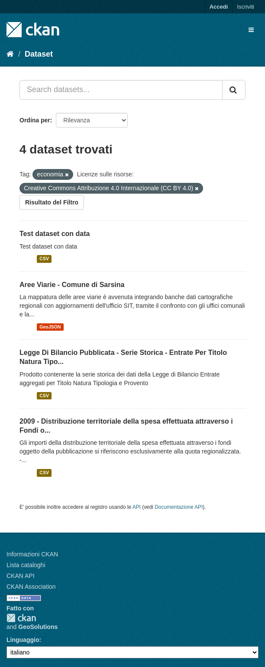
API (136, 507)
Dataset (39, 54)
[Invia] (234, 90)
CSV (44, 259)
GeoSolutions (38, 626)
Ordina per (34, 120)
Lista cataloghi (25, 565)
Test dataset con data (54, 233)
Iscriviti (245, 6)
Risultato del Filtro (51, 202)
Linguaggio (22, 639)
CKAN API (20, 575)
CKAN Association (31, 586)
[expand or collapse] (251, 29)
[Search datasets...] (121, 90)
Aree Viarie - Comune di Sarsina (71, 284)
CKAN (21, 617)
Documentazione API (179, 507)
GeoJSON (50, 326)
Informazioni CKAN (32, 554)
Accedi (219, 6)
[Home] (10, 54)
